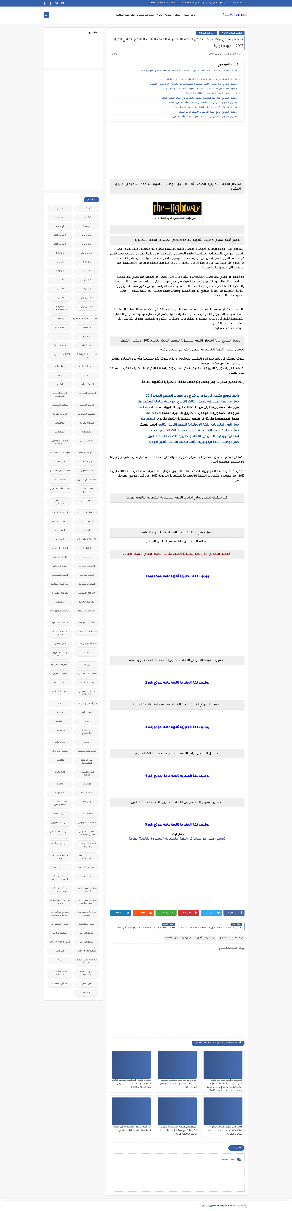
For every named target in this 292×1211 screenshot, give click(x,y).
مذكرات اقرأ (87, 814)
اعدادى (168, 15)
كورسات (87, 784)
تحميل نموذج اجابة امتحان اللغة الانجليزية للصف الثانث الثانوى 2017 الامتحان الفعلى (193, 84)
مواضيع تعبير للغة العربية (87, 961)
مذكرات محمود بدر (86, 876)
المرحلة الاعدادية (60, 593)
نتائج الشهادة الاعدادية (87, 973)
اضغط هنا (145, 407)
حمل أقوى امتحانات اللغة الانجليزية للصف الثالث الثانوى (198, 425)
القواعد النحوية (60, 548)
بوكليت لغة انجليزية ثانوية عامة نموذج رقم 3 (177, 727)
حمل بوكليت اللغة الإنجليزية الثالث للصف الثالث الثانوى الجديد (194, 442)
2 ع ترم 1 (60, 253)
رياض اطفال (189, 15)
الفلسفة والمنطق (86, 539)
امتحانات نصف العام (60, 633)
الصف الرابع (87, 521)
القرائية (87, 548)
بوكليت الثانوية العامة (178, 938)
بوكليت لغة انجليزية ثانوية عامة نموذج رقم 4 (177, 776)
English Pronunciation (60, 308)
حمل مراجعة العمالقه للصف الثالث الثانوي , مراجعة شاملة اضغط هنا (188, 402)
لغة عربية (60, 793)
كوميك (60, 784)
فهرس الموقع (210, 3)
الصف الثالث (60, 480)
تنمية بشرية (59, 683)
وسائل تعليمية (60, 984)
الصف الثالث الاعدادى (86, 490)
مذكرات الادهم (60, 814)
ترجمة (87, 665)
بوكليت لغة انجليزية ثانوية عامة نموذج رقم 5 (177, 825)
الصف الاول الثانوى (86, 480)
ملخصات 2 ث (60, 933)
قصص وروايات (60, 751)
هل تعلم (86, 984)
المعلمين (60, 602)
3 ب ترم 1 (59, 262)
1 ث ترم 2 (59, 217)
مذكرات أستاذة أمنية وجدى (60, 803)
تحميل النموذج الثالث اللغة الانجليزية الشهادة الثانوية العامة (205, 107)
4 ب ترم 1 (60, 280)
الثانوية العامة (60, 414)
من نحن (223, 3)
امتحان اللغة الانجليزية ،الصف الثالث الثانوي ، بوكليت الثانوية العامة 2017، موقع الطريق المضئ (188, 71)
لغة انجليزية (86, 793)
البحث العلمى (87, 384)
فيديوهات (60, 742)
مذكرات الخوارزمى (87, 823)
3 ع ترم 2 (60, 271)
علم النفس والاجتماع (87, 732)
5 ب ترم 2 (60, 289)
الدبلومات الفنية (87, 453)
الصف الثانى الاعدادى (60, 502)
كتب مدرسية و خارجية (86, 773)
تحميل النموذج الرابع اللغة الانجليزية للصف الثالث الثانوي (207, 112)
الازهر (60, 375)
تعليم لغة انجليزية (87, 674)
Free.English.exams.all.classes (85, 319)
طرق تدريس (60, 721)
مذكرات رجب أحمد (60, 844)
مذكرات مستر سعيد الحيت (60, 890)
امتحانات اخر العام (87, 611)
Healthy (60, 319)
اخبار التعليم (86, 346)
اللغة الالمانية (60, 557)
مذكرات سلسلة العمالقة (87, 857)
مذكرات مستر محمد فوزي (60, 902)
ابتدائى (177, 15)
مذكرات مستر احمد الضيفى (87, 890)
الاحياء (87, 375)
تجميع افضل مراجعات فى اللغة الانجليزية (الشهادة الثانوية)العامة (177, 839)
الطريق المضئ (235, 15)
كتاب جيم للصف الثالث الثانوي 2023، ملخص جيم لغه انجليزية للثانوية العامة (225, 1130)
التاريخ (60, 384)
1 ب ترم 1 (86, 208)
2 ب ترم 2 (86, 235)
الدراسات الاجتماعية (60, 453)
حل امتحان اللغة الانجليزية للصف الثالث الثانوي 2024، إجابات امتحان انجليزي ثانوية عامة (178, 1130)
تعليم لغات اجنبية (59, 665)
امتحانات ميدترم (145, 15)
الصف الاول (87, 471)
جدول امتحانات (60, 692)
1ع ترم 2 (60, 226)
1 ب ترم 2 (59, 208)
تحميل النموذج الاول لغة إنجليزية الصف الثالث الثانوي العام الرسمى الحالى (199, 98)
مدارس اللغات (87, 802)
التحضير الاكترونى (87, 393)
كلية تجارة (60, 772)
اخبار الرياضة (60, 346)
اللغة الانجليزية (87, 566)
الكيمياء (87, 557)
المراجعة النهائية (125, 15)
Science (87, 328)
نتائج (60, 960)
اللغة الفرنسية (60, 575)
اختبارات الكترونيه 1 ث (60, 356)
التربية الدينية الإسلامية (60, 395)
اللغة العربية (87, 575)
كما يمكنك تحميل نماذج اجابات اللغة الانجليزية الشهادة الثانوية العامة (200, 89)
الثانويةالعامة (87, 423)
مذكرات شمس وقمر (60, 857)
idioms (86, 337)
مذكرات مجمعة (60, 867)
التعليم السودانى (87, 414)
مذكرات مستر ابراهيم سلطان (60, 878)
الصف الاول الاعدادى (60, 471)
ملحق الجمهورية (60, 924)
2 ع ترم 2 (87, 262)
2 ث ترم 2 (86, 244)
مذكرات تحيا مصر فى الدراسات (87, 845)
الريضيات (60, 462)
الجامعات (60, 423)
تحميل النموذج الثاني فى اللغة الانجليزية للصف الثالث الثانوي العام (203, 103)
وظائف (87, 993)
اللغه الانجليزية (87, 584)
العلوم (86, 530)
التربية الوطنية (86, 405)
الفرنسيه (60, 530)
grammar (60, 328)
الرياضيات (87, 462)
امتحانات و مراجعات (87, 644)
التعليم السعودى (60, 405)
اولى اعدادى (60, 644)
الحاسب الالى (86, 441)
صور (87, 721)
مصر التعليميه (87, 924)
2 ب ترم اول (60, 235)
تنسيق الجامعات (87, 683)
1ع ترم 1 (87, 226)
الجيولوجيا (60, 432)
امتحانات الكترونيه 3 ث (60, 612)
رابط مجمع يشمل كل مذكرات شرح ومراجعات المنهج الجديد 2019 (192, 396)
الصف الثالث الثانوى (231, 33)
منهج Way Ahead (87, 951)
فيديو (87, 742)
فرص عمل (60, 730)
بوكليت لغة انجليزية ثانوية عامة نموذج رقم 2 (177, 683)
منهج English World (60, 942)
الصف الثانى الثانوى (87, 513)
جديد (60, 703)
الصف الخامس (60, 513)
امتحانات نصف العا (87, 632)
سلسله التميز (87, 712)
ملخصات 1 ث (87, 933)
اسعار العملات (87, 366)
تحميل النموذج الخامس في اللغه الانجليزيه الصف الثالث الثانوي (204, 117)
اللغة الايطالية (60, 566)
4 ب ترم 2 (86, 289)
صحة (60, 712)
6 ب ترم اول (87, 307)
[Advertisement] (177, 150)
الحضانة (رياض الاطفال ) (60, 442)
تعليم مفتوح (60, 674)
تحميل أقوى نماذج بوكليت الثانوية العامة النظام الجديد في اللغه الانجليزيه (199, 79)
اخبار (60, 337)
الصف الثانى (87, 501)
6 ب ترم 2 (60, 298)
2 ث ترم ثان (86, 253)
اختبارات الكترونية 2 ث (87, 356)
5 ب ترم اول (87, 298)
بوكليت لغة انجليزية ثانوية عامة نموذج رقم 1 (177, 576)
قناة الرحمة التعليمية (87, 762)
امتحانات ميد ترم (60, 623)
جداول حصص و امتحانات (87, 693)
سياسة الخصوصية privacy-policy (166, 3)
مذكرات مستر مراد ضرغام (86, 914)
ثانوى (159, 15)
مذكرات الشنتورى (60, 823)
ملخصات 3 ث (87, 942)
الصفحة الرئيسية (237, 3)
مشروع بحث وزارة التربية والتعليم (60, 914)
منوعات (60, 951)
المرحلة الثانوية (206, 33)
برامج (87, 653)
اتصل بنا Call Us (193, 3)
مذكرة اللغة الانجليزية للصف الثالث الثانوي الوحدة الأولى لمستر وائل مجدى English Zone (131, 1084)
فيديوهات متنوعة (87, 751)
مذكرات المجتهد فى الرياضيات (60, 833)
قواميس (59, 760)
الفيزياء (60, 539)
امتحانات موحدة (87, 623)
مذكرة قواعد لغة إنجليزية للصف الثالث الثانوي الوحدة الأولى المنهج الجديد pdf (178, 1084)
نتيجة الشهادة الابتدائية (60, 973)
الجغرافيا (87, 432)
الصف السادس (60, 521)
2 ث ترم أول (60, 244)
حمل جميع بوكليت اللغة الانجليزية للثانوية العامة (211, 93)
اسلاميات (60, 366)
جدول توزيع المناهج (87, 703)
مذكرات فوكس (86, 867)
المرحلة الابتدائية (86, 593)
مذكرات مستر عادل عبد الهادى (87, 902)
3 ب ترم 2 (86, 271)
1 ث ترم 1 (86, 217)
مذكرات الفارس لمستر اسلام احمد (86, 833)
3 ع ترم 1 (87, 280)
